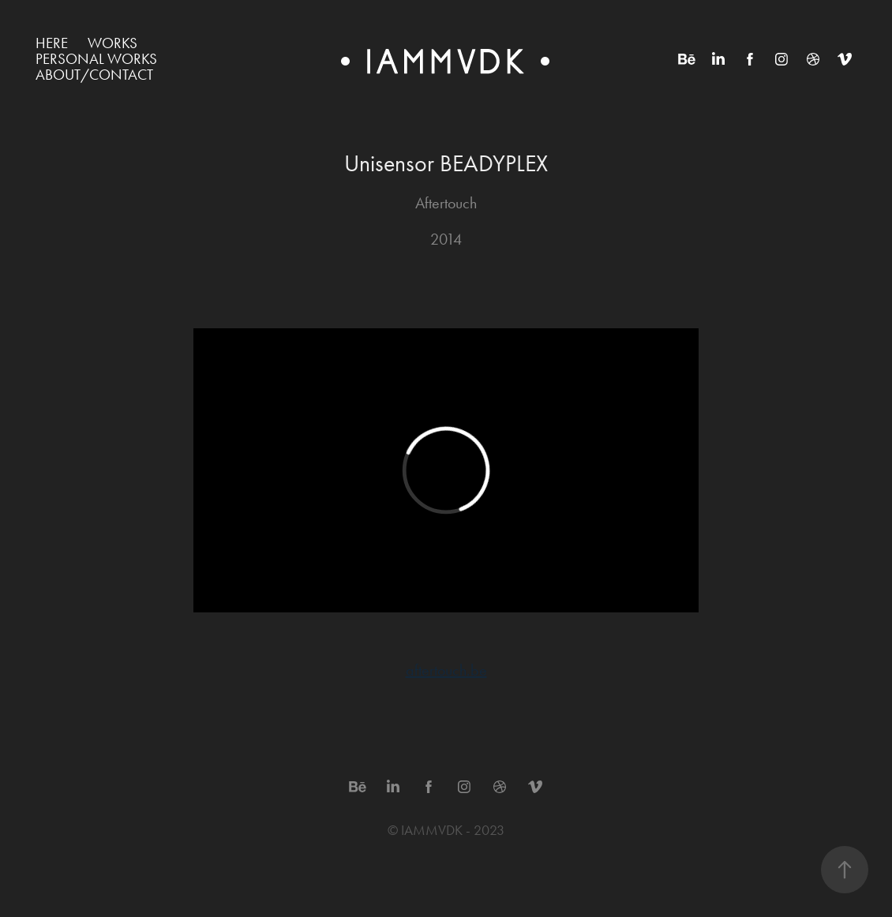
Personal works (96, 59)
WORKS (112, 43)
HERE (52, 43)
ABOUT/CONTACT (94, 75)
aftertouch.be (446, 670)
